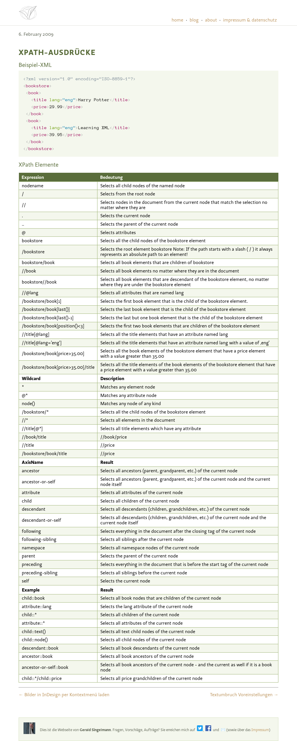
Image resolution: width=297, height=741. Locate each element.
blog (194, 20)
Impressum (260, 730)
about (211, 20)
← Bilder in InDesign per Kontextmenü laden (64, 694)
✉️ (223, 730)
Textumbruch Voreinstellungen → (244, 694)
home (177, 20)
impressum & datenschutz (250, 20)
